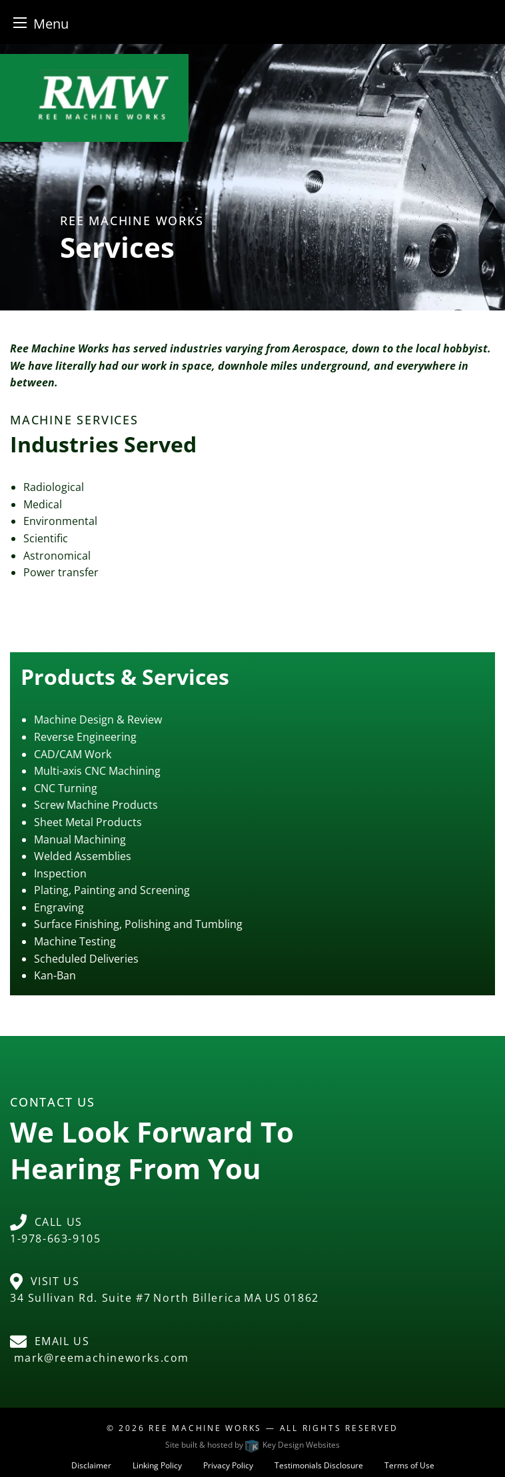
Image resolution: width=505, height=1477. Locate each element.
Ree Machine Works (205, 1428)
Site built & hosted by (252, 1444)
